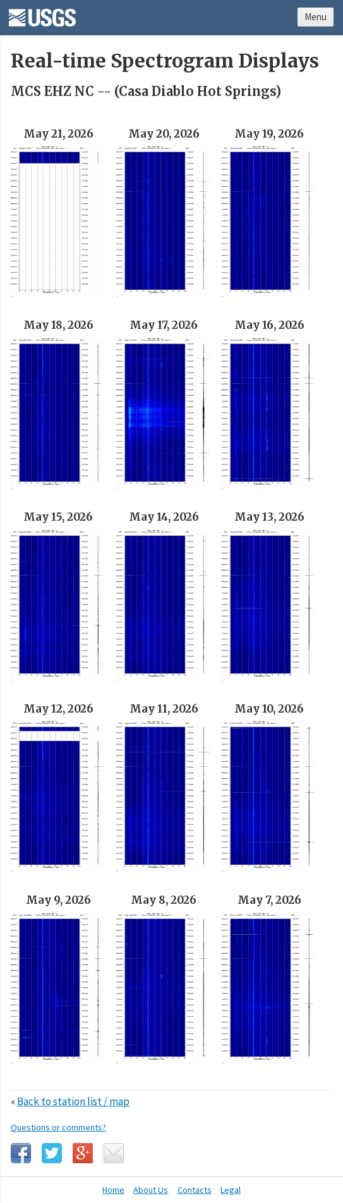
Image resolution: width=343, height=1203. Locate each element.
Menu (315, 17)
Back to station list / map (73, 1101)
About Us (150, 1189)
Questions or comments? (58, 1127)
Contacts (195, 1189)
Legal (230, 1189)
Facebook (21, 1153)
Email (114, 1153)
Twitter (52, 1153)
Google (83, 1153)
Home (113, 1189)
